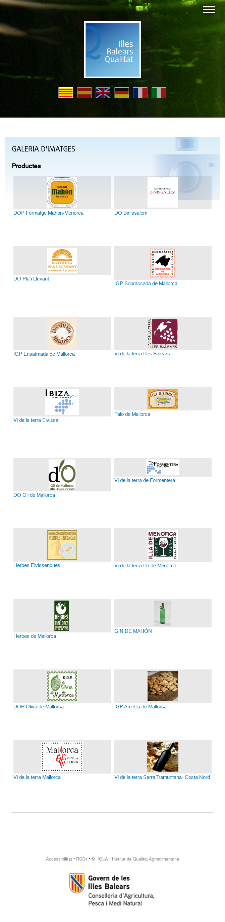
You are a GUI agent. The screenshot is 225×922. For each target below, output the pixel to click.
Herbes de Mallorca (34, 636)
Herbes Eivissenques (36, 565)
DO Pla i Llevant (31, 279)
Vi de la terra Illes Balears (142, 354)
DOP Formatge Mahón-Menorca (48, 213)
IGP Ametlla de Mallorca (140, 707)
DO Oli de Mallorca (34, 495)
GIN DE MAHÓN (133, 631)
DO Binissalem (130, 213)
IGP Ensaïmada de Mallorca (44, 354)
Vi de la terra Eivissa (35, 420)
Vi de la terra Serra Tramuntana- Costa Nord (162, 777)
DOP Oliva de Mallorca (38, 707)
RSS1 (82, 859)
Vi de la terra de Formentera (144, 480)
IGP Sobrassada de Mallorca (145, 283)
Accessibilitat (59, 859)
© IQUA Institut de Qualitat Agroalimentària (135, 859)
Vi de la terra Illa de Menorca (145, 566)
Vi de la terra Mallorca (37, 777)
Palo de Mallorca (132, 414)
